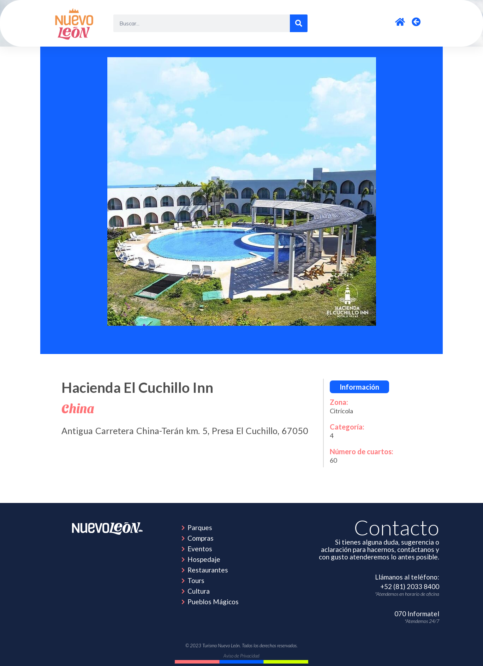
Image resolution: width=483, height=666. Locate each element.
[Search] (299, 23)
